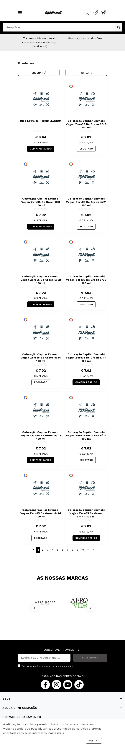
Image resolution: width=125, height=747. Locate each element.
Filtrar (86, 73)
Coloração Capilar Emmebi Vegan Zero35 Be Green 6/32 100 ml (86, 435)
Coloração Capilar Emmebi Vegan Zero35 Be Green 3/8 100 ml (40, 202)
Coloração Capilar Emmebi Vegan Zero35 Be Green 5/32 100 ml (86, 280)
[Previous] (34, 608)
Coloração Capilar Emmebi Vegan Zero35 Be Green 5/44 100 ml (86, 357)
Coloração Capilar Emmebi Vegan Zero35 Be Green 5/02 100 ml (41, 280)
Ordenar (39, 73)
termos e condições (62, 666)
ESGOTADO (86, 148)
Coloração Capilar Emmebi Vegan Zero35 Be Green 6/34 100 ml (40, 513)
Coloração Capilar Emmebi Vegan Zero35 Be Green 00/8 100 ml (86, 124)
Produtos (26, 63)
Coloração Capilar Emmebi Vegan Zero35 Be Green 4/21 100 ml (86, 202)
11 (88, 549)
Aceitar (94, 740)
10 (82, 549)
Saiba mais (56, 733)
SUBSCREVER (90, 657)
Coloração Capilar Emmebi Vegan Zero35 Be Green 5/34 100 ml (41, 357)
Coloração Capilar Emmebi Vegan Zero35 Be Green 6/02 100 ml (40, 435)
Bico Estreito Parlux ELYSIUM (40, 120)
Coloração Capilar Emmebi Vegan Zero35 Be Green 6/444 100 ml (86, 513)
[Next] (90, 608)
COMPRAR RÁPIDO (41, 148)
